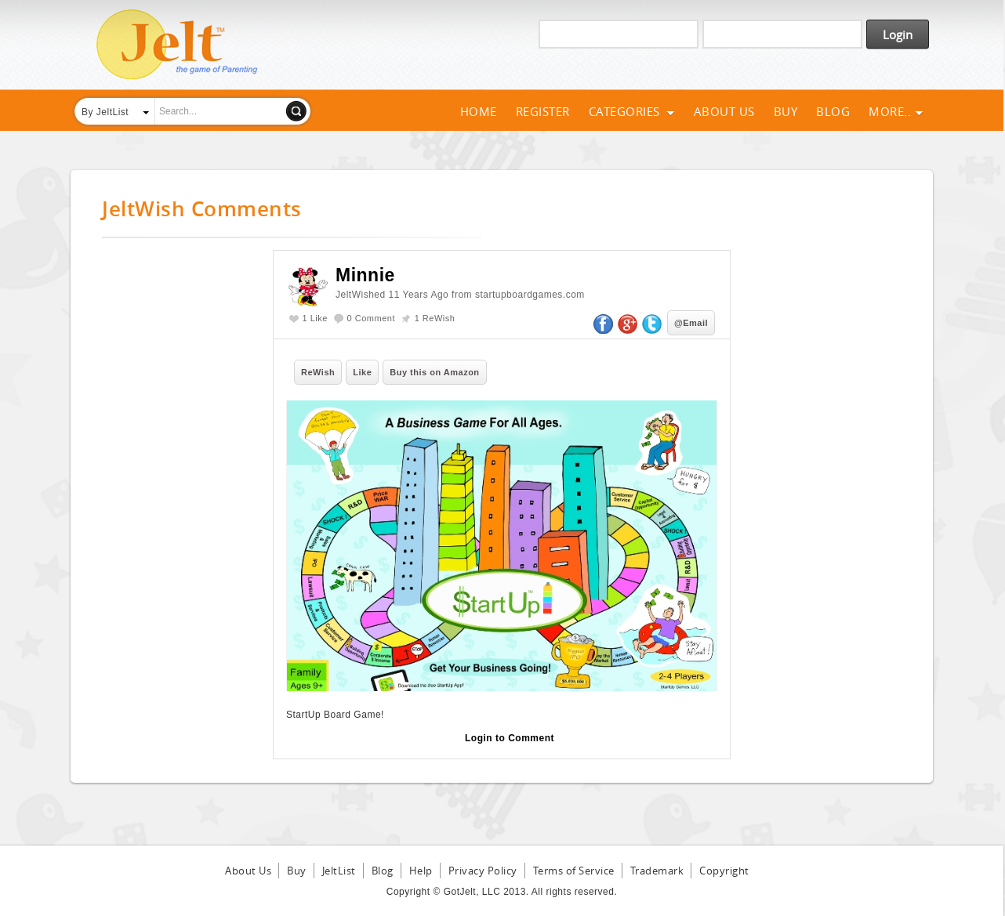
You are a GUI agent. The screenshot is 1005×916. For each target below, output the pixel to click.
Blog (833, 111)
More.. (896, 111)
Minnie (365, 275)
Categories (632, 111)
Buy (786, 111)
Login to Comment (509, 738)
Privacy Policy (482, 871)
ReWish (318, 372)
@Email (691, 323)
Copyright (724, 871)
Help (421, 871)
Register (543, 111)
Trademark (657, 871)
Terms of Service (574, 871)
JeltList (339, 871)
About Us (724, 111)
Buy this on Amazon (434, 372)
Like (362, 372)
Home (478, 111)
